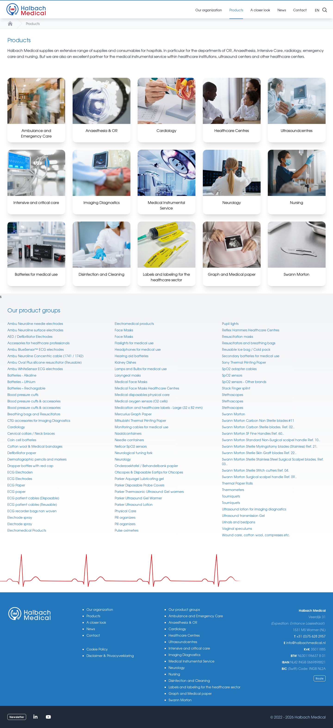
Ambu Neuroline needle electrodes (35, 323)
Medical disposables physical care (142, 394)
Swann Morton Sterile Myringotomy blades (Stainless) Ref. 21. (269, 446)
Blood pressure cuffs (22, 394)
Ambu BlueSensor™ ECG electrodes (35, 349)
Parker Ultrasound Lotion (134, 504)
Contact (93, 635)
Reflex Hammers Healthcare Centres (250, 330)
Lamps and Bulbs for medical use (141, 368)
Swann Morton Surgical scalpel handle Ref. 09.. (259, 476)
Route (320, 678)
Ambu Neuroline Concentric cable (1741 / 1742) (45, 356)
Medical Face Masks (131, 381)
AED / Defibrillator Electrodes (29, 336)
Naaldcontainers (128, 433)
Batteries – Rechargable (26, 388)
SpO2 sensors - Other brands (244, 381)
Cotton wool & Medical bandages (34, 446)
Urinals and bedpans (238, 522)
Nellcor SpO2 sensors (131, 446)
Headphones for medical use (138, 349)
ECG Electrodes (19, 478)
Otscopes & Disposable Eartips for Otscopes (149, 472)
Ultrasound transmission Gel (243, 515)
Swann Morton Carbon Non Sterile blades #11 (258, 420)
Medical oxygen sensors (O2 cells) (141, 401)
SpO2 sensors (232, 375)
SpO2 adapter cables (239, 368)
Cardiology (16, 427)
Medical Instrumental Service (191, 661)
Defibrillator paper (21, 452)
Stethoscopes (232, 394)
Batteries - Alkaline (21, 375)
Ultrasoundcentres (183, 641)
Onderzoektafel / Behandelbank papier (146, 465)
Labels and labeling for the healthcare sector (204, 687)
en (317, 10)
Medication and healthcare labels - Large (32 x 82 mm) (159, 407)
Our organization (99, 609)
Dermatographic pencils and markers (36, 459)
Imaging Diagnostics (184, 654)
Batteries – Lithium (21, 381)
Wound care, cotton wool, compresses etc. (256, 535)
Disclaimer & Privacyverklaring (110, 655)
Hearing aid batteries (131, 356)
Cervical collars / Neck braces (31, 433)
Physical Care (125, 511)
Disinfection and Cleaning (189, 680)
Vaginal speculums (237, 528)
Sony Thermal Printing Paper (244, 362)
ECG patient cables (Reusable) (32, 504)
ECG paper (16, 491)
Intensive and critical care (189, 648)
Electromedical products (134, 323)
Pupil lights (230, 323)
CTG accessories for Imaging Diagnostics (38, 420)
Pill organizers (125, 517)
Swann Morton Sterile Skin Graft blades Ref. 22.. (259, 452)
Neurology (123, 459)
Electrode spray (19, 517)
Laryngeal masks (128, 375)
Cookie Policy (97, 649)
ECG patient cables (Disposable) (33, 498)
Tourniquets (231, 496)
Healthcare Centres (184, 635)
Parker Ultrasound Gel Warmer (138, 498)
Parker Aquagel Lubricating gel (139, 478)
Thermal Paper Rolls (237, 483)
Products (33, 23)
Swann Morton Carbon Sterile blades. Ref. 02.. (258, 427)
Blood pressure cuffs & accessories (33, 401)
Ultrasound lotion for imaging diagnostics (254, 509)
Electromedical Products (26, 530)
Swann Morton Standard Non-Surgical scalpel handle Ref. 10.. (271, 439)
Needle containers (129, 439)
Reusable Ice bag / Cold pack (246, 349)
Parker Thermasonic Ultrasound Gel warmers (149, 491)
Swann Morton (233, 414)
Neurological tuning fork (133, 452)
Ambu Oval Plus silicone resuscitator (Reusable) (44, 362)
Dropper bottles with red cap (30, 465)
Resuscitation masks (237, 336)
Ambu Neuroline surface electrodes (35, 330)
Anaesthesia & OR (183, 622)
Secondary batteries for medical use (250, 356)
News (90, 628)
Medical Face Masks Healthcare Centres (147, 388)
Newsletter (16, 717)
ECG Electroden (20, 472)
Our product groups (184, 609)
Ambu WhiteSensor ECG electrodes (35, 368)
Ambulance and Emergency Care (196, 616)
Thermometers (233, 489)
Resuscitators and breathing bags (248, 343)
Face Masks (124, 330)
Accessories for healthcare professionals (38, 343)
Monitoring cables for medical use (141, 427)
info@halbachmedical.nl (306, 642)
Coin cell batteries (21, 439)
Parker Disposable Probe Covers (139, 485)
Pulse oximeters (126, 530)
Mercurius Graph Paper (133, 414)
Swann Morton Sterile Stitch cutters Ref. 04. (255, 470)
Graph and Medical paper (190, 693)
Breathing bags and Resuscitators (33, 414)
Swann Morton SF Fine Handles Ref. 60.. (253, 433)
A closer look (96, 622)
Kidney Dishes (125, 362)
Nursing (174, 674)
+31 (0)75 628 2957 (311, 636)
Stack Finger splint (236, 388)
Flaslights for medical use (134, 343)
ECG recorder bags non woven (32, 511)
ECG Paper (16, 485)
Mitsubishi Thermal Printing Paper (140, 420)
